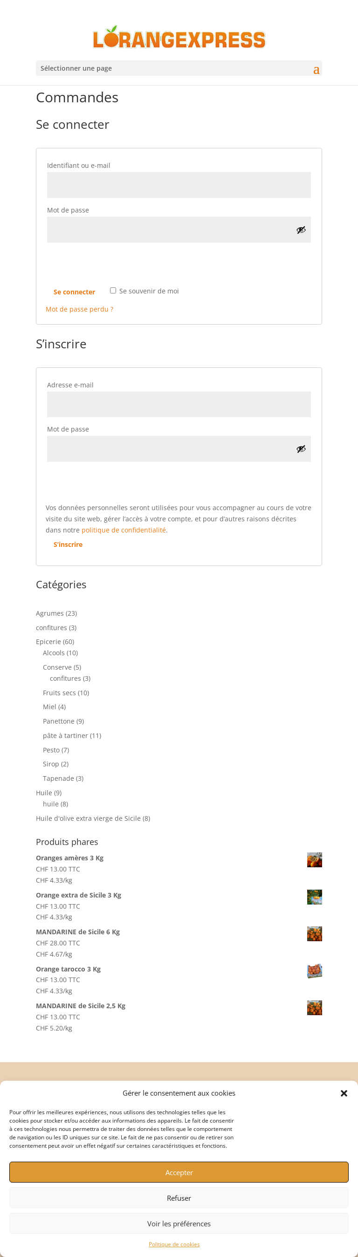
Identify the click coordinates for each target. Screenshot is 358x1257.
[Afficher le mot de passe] (301, 230)
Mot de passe (88, 209)
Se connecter (74, 291)
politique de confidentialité (124, 529)
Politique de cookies (174, 1244)
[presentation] (116, 265)
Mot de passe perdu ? (79, 309)
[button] (344, 1093)
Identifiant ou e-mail (99, 164)
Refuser (179, 1198)
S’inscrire (68, 544)
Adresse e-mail (90, 384)
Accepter (179, 1172)
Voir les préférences (179, 1223)
